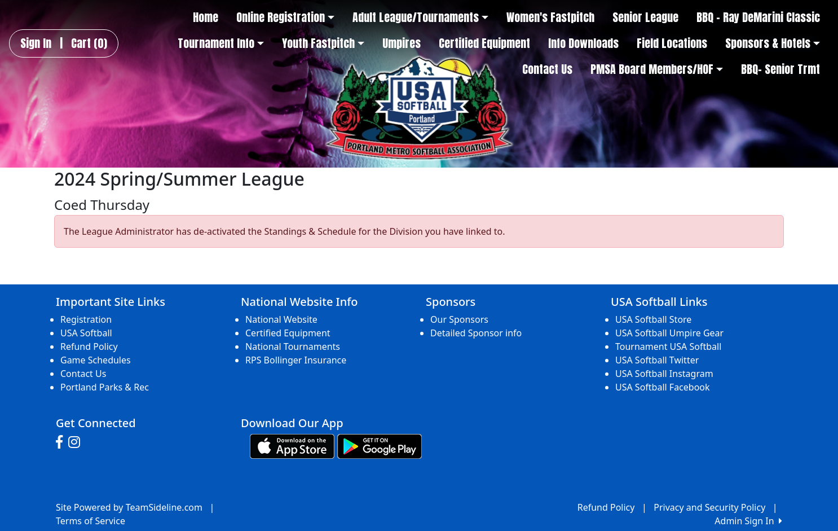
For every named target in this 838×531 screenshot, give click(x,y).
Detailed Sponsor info (476, 333)
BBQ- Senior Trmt (780, 69)
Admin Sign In (748, 521)
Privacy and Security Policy (709, 507)
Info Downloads (583, 43)
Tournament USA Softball (668, 346)
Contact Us (547, 69)
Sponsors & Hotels (772, 43)
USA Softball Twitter (657, 360)
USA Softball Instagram (664, 373)
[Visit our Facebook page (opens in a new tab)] (62, 442)
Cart (89, 43)
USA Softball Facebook (662, 387)
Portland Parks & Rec (104, 387)
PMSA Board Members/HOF (656, 69)
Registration (86, 319)
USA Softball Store (653, 319)
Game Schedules (95, 360)
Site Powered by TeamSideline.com (129, 507)
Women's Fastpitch (550, 17)
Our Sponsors (459, 319)
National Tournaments (292, 346)
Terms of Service (90, 521)
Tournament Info (221, 43)
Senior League (645, 17)
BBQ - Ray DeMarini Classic (758, 17)
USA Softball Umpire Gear (669, 333)
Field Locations (672, 43)
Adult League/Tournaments (420, 17)
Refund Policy (89, 346)
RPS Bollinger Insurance (295, 360)
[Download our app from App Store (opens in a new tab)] (292, 445)
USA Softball (86, 333)
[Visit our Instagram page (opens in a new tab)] (77, 442)
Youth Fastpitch (323, 43)
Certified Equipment (484, 43)
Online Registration (285, 17)
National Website (281, 319)
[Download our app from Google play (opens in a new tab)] (379, 445)
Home (205, 17)
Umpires (401, 43)
